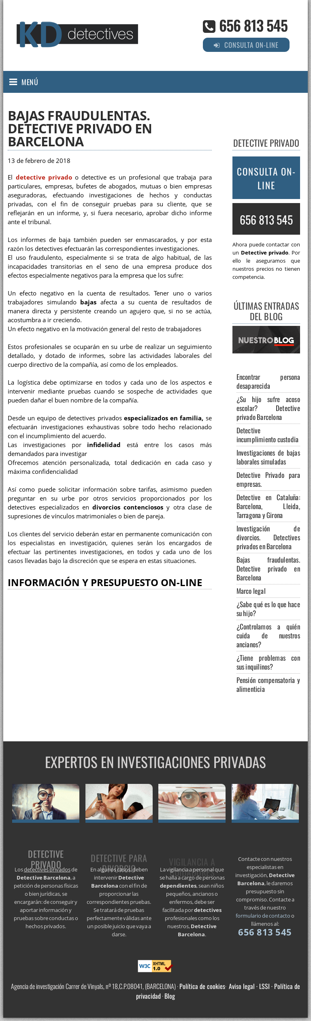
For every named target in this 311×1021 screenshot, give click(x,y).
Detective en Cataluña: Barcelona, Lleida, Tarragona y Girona (268, 506)
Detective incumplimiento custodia (267, 434)
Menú (29, 82)
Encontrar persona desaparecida (268, 381)
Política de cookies (202, 986)
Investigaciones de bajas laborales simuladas (268, 457)
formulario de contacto (263, 915)
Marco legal (251, 591)
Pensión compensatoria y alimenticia (268, 684)
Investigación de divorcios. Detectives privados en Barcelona (268, 537)
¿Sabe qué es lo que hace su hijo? (268, 608)
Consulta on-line (266, 178)
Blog (169, 996)
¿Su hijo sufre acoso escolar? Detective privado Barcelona (268, 408)
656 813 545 (253, 25)
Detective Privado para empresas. (268, 479)
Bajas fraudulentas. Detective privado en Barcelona (268, 568)
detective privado (44, 177)
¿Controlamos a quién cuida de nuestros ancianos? (268, 635)
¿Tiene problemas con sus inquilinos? (268, 662)
